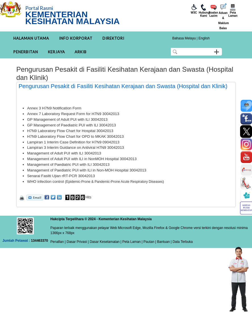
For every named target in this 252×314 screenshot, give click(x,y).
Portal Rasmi (39, 8)
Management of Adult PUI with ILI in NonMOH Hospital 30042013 (81, 159)
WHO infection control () (95, 181)
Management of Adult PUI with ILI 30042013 (64, 153)
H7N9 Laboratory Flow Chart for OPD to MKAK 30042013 (75, 136)
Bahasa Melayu (184, 38)
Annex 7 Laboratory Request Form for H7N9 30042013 (73, 114)
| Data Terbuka (181, 242)
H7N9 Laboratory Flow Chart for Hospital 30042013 (70, 131)
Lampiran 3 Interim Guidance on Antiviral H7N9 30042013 (75, 147)
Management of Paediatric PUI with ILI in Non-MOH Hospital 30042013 (86, 170)
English (203, 38)
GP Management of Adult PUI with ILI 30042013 (67, 119)
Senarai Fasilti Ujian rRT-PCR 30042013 (61, 176)
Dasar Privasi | (77, 242)
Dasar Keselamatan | (105, 242)
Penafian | (58, 242)
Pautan (149, 242)
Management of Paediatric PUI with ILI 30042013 (68, 164)
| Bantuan (162, 242)
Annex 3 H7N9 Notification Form (54, 108)
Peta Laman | (132, 242)
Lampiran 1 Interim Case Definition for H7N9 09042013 (73, 142)
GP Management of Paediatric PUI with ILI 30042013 (71, 125)
